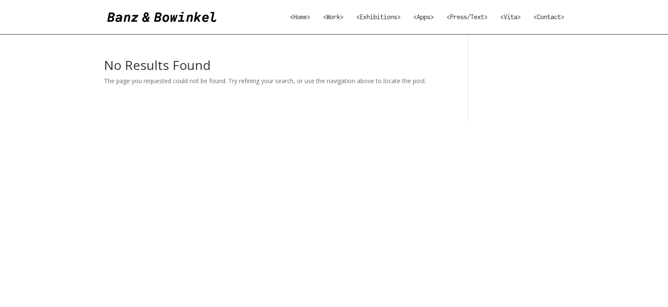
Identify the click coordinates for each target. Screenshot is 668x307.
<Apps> (423, 17)
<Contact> (548, 17)
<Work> (333, 17)
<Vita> (510, 17)
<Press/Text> (466, 17)
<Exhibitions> (378, 17)
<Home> (300, 17)
